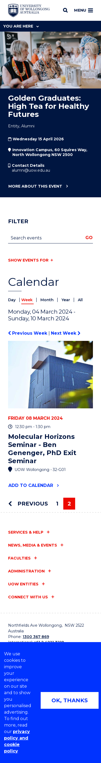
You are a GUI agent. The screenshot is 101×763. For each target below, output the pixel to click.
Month (47, 299)
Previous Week (28, 333)
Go (89, 237)
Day (12, 299)
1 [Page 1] (57, 503)
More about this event (35, 186)
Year (66, 299)
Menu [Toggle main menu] (83, 10)
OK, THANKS (69, 700)
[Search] (65, 10)
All (80, 299)
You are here (21, 26)
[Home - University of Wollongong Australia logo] (29, 10)
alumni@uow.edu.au (31, 170)
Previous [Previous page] (28, 503)
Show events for (28, 260)
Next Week (65, 333)
